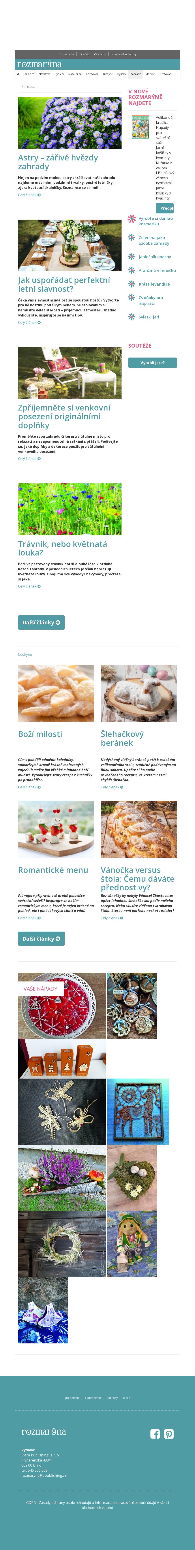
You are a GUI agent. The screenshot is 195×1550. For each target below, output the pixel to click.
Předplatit (167, 208)
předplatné (72, 1398)
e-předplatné (93, 1398)
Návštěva (44, 74)
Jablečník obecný (155, 256)
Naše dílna (75, 74)
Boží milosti (40, 734)
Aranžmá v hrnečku (157, 270)
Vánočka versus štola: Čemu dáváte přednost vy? (137, 878)
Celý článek (29, 194)
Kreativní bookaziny (124, 54)
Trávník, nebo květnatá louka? (62, 548)
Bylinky (121, 74)
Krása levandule (154, 284)
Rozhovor (92, 74)
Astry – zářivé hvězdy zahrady (58, 162)
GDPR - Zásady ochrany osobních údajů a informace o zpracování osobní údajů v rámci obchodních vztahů (97, 1505)
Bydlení (59, 74)
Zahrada (135, 74)
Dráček (84, 54)
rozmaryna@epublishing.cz (43, 1475)
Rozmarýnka (66, 54)
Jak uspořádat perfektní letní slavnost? (64, 284)
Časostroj (100, 54)
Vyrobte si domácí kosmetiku (156, 221)
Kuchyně (108, 74)
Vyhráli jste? (153, 362)
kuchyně (25, 654)
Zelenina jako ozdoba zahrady (154, 240)
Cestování (166, 74)
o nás (126, 1398)
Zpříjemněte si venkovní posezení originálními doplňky (64, 416)
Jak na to (29, 74)
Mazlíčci (150, 74)
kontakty (112, 1398)
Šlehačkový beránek (122, 738)
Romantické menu (53, 869)
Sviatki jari (149, 317)
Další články (41, 622)
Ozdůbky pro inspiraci (151, 300)
